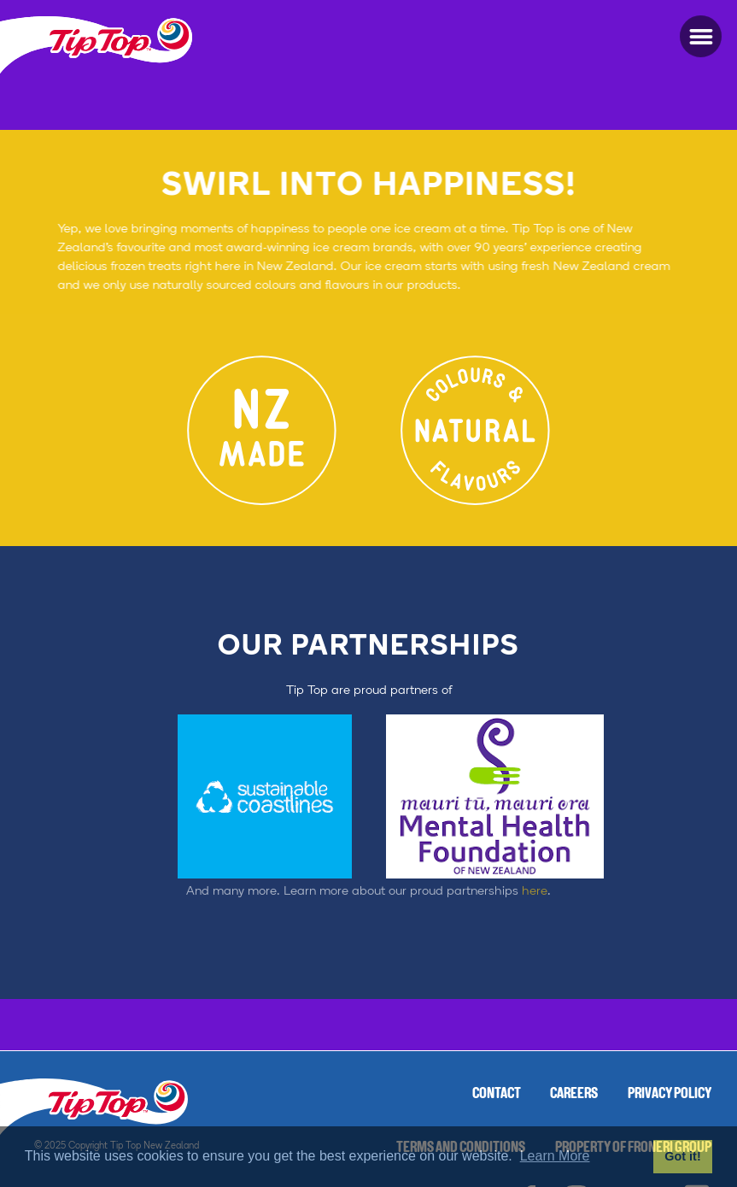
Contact (496, 1094)
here (534, 876)
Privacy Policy (669, 1094)
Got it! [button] (682, 1156)
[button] (701, 36)
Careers (574, 1094)
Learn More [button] (555, 1156)
